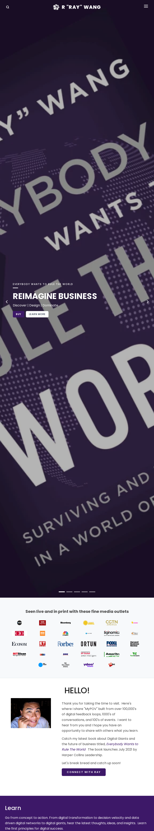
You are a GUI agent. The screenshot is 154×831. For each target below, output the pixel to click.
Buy (18, 314)
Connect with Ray (84, 772)
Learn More (37, 314)
